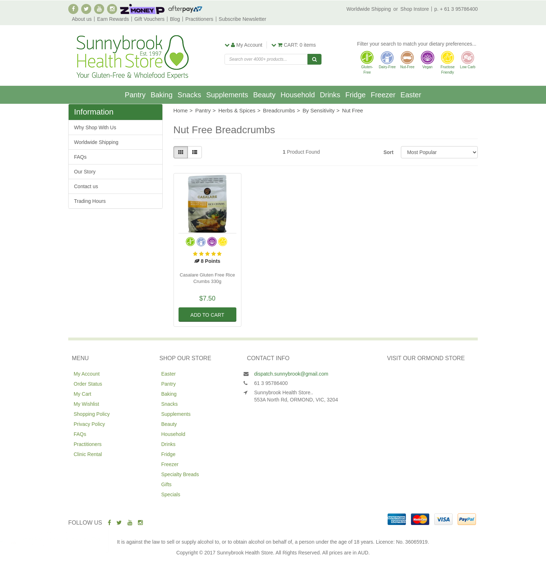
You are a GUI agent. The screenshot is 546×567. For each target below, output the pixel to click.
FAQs (80, 157)
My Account (87, 374)
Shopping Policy (92, 414)
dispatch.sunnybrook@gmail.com (291, 374)
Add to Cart (207, 315)
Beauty (264, 95)
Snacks (189, 95)
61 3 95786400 (271, 383)
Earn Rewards (113, 19)
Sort (388, 152)
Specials (170, 494)
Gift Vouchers (149, 19)
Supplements (227, 95)
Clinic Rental (88, 454)
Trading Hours (90, 201)
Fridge (355, 95)
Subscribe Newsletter (242, 19)
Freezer (383, 95)
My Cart (82, 394)
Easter (411, 95)
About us (82, 19)
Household (298, 95)
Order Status (88, 384)
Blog (175, 19)
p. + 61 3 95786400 (456, 8)
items (293, 45)
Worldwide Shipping (369, 8)
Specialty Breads (180, 474)
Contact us (86, 186)
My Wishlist (86, 404)
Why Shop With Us (95, 127)
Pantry (135, 95)
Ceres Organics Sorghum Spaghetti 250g (68, 538)
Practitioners (199, 19)
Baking (161, 95)
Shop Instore (415, 8)
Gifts (166, 484)
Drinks (330, 95)
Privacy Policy (89, 424)
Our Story (85, 172)
